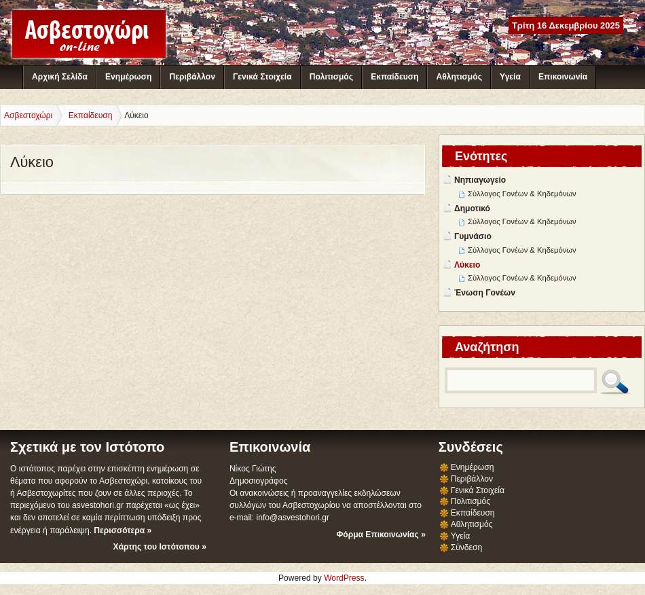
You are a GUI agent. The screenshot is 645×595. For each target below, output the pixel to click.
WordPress (344, 578)
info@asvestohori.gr (292, 517)
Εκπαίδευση (394, 77)
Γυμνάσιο (473, 236)
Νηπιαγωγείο (480, 180)
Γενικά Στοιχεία (262, 77)
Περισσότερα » (122, 530)
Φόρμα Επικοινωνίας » (380, 534)
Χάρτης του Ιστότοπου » (159, 547)
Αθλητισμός (459, 77)
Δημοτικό (472, 208)
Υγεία (510, 77)
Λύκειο (467, 265)
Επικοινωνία (562, 77)
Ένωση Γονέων (484, 293)
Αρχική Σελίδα (60, 77)
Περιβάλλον (192, 77)
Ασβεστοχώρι (28, 115)
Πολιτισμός (331, 77)
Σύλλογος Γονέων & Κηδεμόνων (522, 194)
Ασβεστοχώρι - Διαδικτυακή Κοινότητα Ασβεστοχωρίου (89, 33)
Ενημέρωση (128, 77)
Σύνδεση (466, 547)
